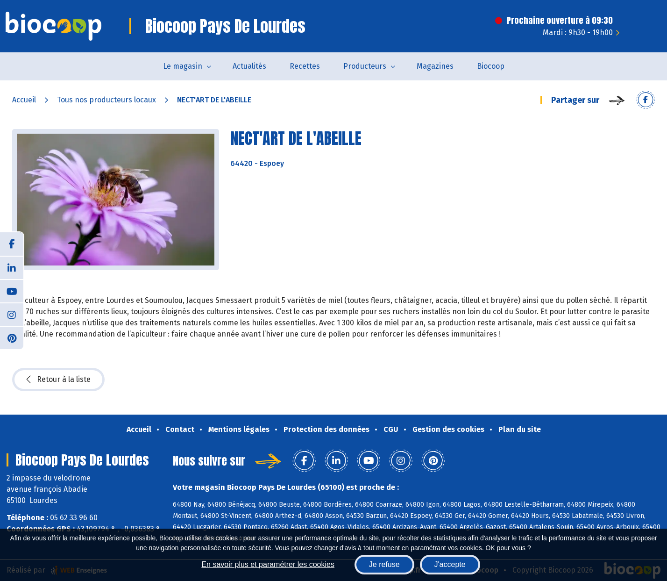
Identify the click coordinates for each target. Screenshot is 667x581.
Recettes (305, 66)
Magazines (435, 66)
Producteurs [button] (364, 66)
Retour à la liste (58, 379)
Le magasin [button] (182, 66)
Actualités (249, 66)
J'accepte (450, 564)
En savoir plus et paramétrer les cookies (267, 564)
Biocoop (490, 66)
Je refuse (384, 564)
